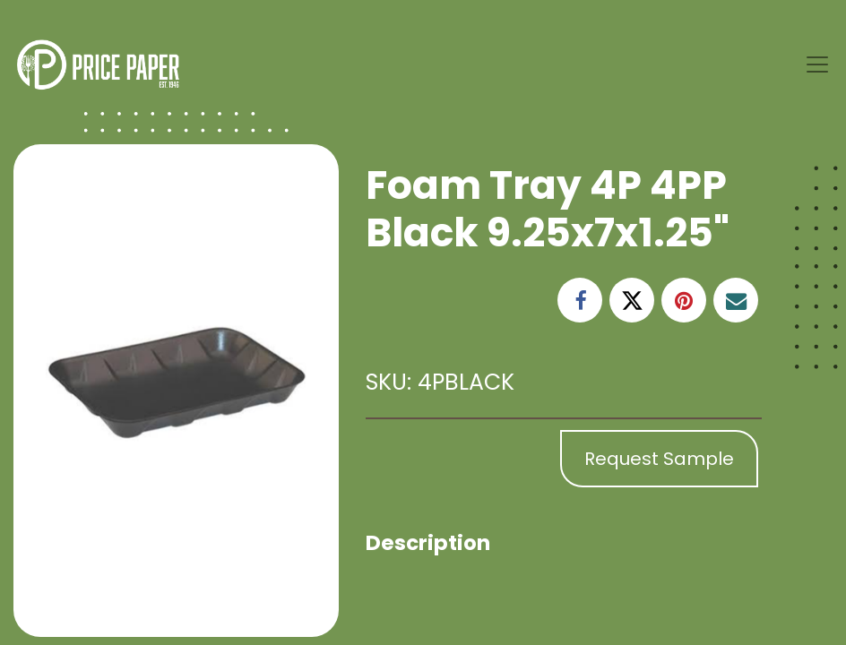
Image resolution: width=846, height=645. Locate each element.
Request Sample (659, 458)
